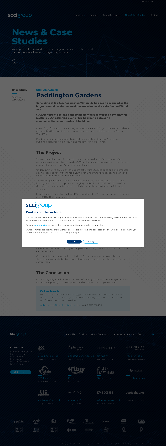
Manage (91, 241)
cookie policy (40, 225)
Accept (74, 241)
